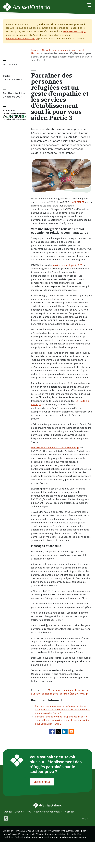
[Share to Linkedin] (65, 731)
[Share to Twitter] (58, 731)
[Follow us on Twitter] (6, 818)
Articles (19, 811)
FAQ (29, 811)
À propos (69, 811)
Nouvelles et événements (55, 50)
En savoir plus (42, 781)
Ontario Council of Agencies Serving (57, 830)
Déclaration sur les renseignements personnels (63, 837)
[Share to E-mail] (71, 731)
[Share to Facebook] (52, 731)
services (67, 265)
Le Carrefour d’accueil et (55, 447)
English (86, 818)
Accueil (34, 50)
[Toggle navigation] (89, 5)
